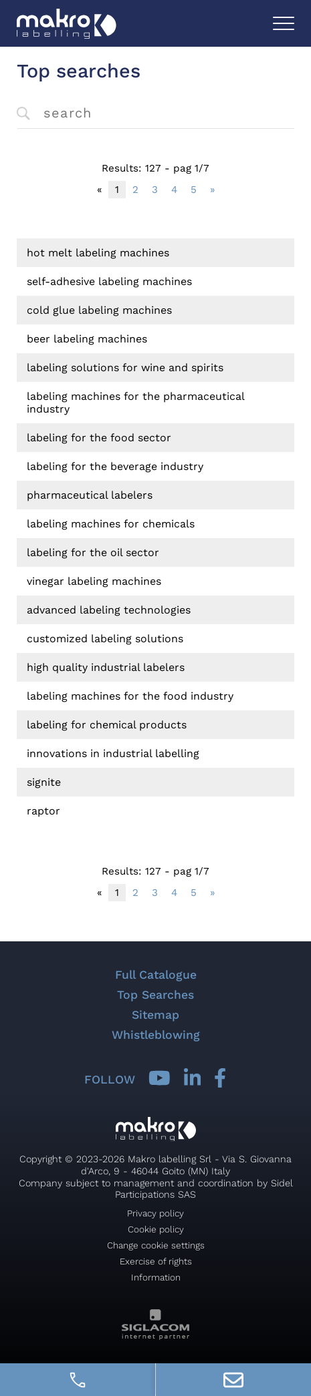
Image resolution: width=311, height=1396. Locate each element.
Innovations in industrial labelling (113, 753)
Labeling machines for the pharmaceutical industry (135, 402)
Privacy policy (155, 1213)
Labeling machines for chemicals (111, 523)
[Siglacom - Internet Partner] (155, 1336)
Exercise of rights (156, 1261)
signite (44, 782)
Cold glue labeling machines (99, 310)
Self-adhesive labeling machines (109, 281)
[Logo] (66, 24)
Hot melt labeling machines (98, 252)
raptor (43, 810)
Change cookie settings (156, 1245)
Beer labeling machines (87, 338)
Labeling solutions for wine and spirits (125, 367)
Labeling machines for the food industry (130, 696)
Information (156, 1277)
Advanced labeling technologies (109, 610)
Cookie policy (156, 1229)
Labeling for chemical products (107, 724)
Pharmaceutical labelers (89, 495)
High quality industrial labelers (106, 667)
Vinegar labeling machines (94, 581)
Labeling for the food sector (99, 437)
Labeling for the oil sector (93, 552)
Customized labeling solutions (105, 638)
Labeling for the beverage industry (115, 466)
